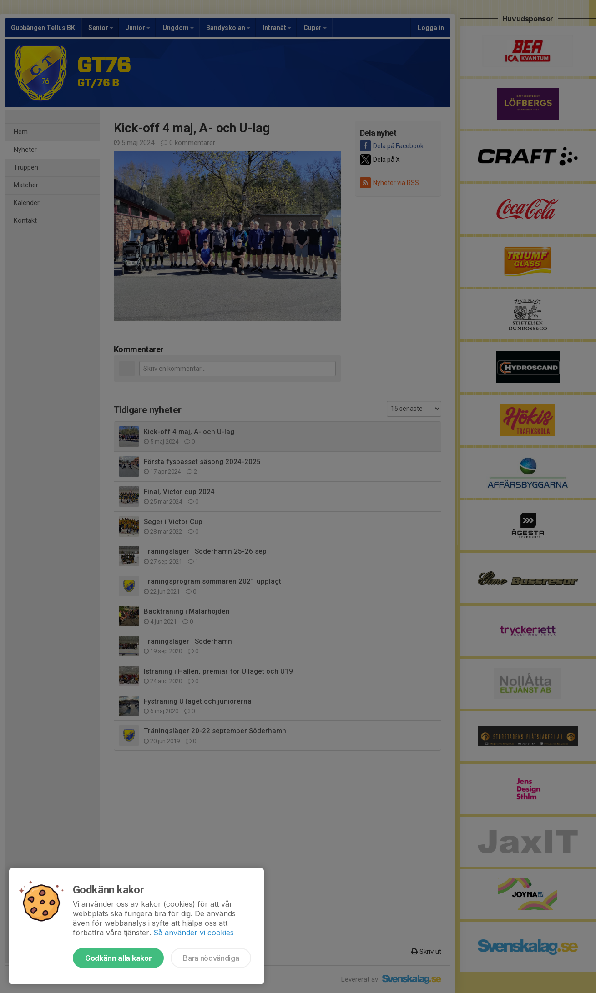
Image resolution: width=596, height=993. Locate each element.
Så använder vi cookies (193, 932)
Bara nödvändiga (211, 958)
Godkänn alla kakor (118, 958)
